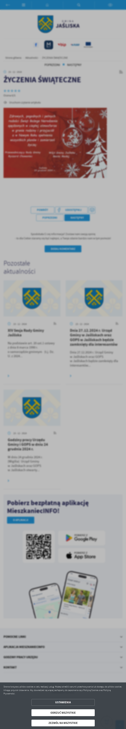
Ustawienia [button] (63, 702)
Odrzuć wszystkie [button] (63, 713)
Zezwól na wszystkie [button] (63, 723)
